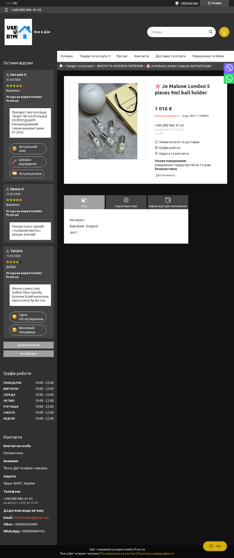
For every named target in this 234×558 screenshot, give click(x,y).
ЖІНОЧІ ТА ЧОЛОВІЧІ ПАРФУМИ (120, 66)
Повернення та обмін (208, 56)
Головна (67, 56)
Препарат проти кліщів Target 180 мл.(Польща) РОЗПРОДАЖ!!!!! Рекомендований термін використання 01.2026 (29, 122)
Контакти (142, 56)
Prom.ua (139, 549)
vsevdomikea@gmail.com (31, 518)
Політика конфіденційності (156, 553)
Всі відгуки (29, 353)
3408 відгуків (189, 3)
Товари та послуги (93, 56)
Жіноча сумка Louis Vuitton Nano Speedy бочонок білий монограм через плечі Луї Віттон (30, 294)
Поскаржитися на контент (118, 553)
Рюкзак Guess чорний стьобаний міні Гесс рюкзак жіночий (28, 230)
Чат (215, 546)
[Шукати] (210, 32)
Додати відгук (29, 345)
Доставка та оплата (171, 56)
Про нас (122, 56)
